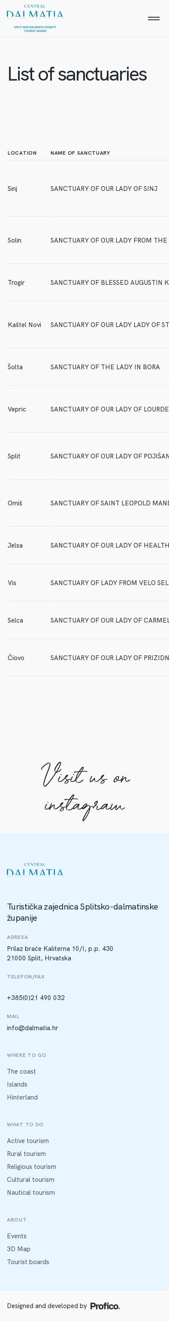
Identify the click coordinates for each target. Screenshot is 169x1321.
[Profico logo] (105, 1305)
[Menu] (153, 18)
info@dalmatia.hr (32, 1028)
